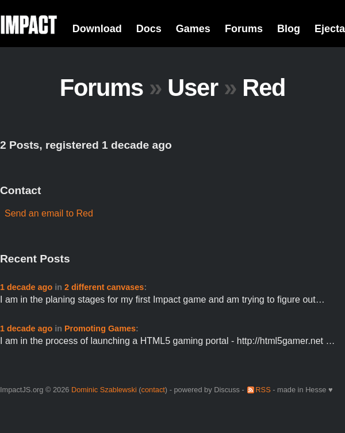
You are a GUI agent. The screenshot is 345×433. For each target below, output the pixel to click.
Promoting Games (100, 328)
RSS (262, 389)
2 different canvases (104, 287)
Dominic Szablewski (104, 389)
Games (193, 28)
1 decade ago (26, 287)
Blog (288, 28)
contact (153, 389)
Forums (244, 28)
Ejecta (330, 28)
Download (97, 28)
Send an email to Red (49, 213)
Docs (149, 28)
